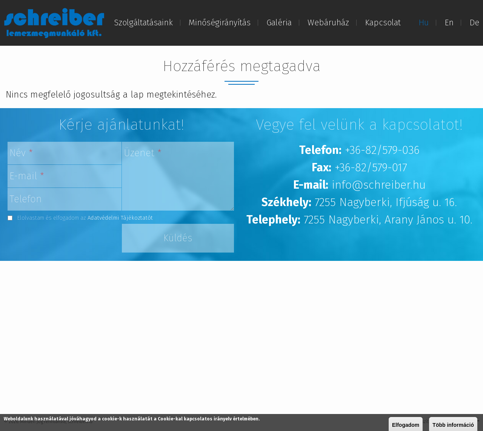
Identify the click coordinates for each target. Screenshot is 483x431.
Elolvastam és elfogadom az (85, 217)
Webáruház (328, 22)
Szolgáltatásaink (143, 22)
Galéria (279, 22)
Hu (423, 22)
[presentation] (65, 238)
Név (21, 153)
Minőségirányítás (220, 22)
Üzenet (143, 153)
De (474, 22)
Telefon (25, 199)
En (449, 22)
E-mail (26, 176)
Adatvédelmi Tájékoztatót (120, 217)
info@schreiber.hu (379, 185)
